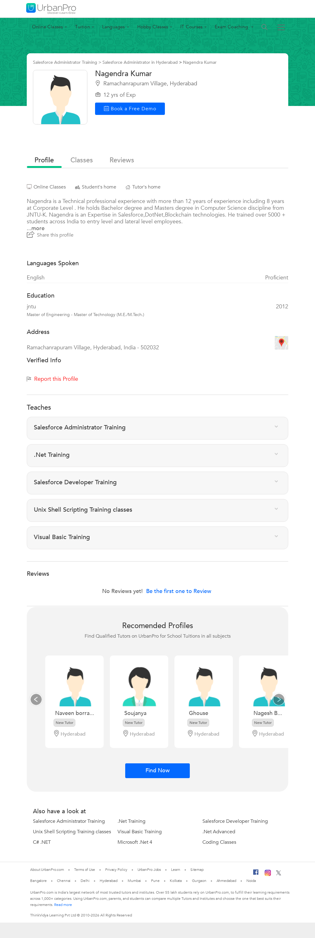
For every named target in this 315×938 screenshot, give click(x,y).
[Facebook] (256, 874)
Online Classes (47, 27)
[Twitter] (278, 874)
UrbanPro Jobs (149, 869)
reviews (122, 160)
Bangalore (38, 880)
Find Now (158, 770)
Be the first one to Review (178, 591)
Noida (251, 880)
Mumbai (134, 880)
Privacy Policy (116, 869)
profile (44, 160)
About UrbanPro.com (47, 869)
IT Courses (191, 27)
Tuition (82, 27)
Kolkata (176, 880)
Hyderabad (109, 880)
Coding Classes (219, 842)
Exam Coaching (232, 27)
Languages (113, 27)
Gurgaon (199, 880)
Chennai (63, 880)
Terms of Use (84, 869)
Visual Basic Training (140, 831)
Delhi (85, 880)
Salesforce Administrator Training (69, 821)
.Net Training (132, 821)
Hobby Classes (152, 27)
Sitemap (197, 869)
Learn (175, 869)
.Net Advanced (218, 831)
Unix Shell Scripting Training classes (72, 831)
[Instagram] (268, 874)
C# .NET (42, 842)
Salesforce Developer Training (235, 821)
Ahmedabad (226, 880)
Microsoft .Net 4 (135, 842)
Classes (81, 160)
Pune (155, 880)
